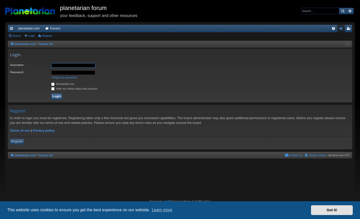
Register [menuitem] (349, 29)
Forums (55, 28)
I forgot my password (64, 77)
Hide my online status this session (74, 88)
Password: (17, 72)
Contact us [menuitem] (293, 155)
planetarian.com (29, 28)
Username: (17, 64)
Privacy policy (43, 130)
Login (31, 35)
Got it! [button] (332, 210)
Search (16, 35)
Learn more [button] (162, 210)
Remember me (62, 83)
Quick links (12, 29)
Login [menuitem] (342, 29)
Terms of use (20, 130)
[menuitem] (333, 28)
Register (47, 35)
